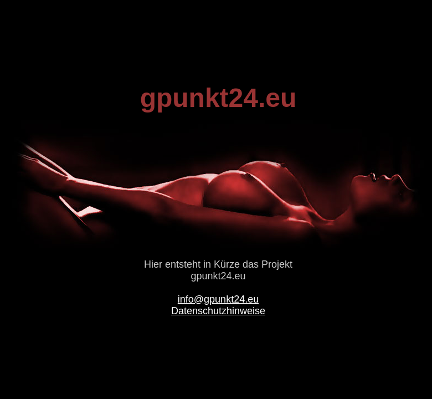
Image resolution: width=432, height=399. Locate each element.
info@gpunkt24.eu (218, 299)
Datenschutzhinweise (218, 310)
